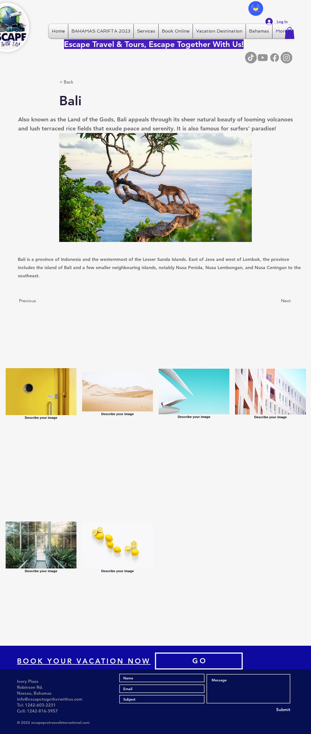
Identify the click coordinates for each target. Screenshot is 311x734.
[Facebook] (274, 57)
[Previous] (37, 300)
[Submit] (269, 709)
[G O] (199, 661)
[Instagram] (286, 57)
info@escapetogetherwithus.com (49, 699)
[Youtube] (263, 57)
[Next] (276, 300)
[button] (290, 33)
